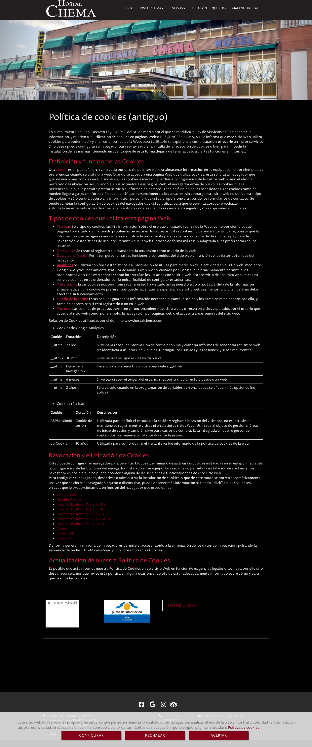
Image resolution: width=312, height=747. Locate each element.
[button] (23, 67)
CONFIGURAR (91, 735)
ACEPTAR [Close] (219, 735)
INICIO (129, 15)
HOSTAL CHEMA (151, 15)
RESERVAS (177, 15)
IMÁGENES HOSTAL (244, 15)
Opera (62, 535)
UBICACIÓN (199, 15)
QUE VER (219, 15)
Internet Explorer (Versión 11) (81, 511)
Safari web (65, 540)
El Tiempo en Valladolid (62, 609)
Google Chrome (70, 501)
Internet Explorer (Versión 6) (80, 530)
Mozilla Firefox (69, 506)
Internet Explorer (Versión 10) (81, 516)
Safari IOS (65, 545)
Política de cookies (243, 727)
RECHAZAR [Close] (155, 735)
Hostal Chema (182, 612)
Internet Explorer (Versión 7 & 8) (83, 526)
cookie (61, 176)
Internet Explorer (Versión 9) (80, 521)
